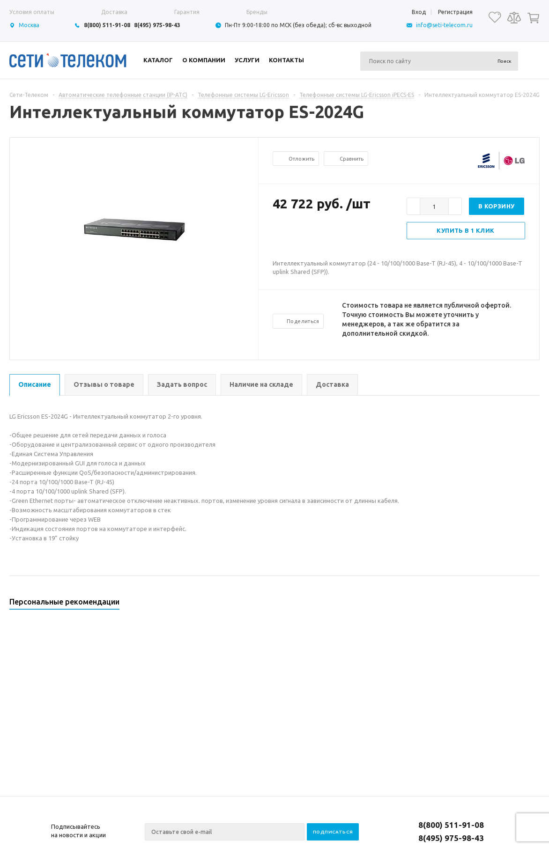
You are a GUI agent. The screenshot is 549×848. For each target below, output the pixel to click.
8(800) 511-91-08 (107, 25)
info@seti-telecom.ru (444, 25)
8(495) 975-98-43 (157, 25)
